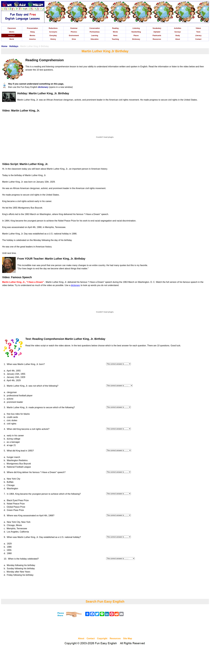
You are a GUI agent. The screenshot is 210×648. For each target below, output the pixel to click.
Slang (32, 32)
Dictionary (136, 39)
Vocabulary (157, 28)
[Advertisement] (105, 628)
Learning (94, 35)
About (177, 39)
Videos (198, 28)
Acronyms (53, 32)
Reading (115, 28)
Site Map (127, 638)
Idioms (11, 32)
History (53, 39)
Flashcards (157, 35)
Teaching (115, 39)
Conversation (94, 28)
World (11, 39)
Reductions (53, 28)
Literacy (198, 35)
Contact (198, 39)
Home (4, 46)
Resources (157, 39)
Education (95, 39)
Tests (198, 32)
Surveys (177, 32)
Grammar (73, 28)
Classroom (11, 28)
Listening (136, 28)
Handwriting (136, 32)
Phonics (74, 32)
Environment (74, 35)
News (115, 35)
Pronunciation (32, 28)
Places (136, 35)
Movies (32, 35)
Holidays (11, 35)
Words (115, 32)
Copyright (102, 638)
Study (177, 35)
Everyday (53, 35)
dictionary (43, 87)
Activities (177, 28)
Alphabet (156, 32)
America (32, 39)
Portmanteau (95, 32)
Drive (74, 39)
